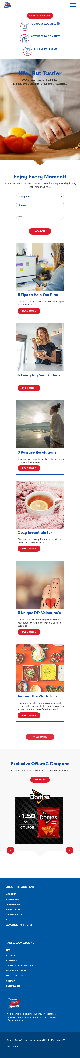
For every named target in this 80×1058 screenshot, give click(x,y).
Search (19, 211)
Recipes (10, 955)
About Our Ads (13, 915)
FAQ (8, 919)
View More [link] (40, 736)
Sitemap (10, 980)
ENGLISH (12, 1046)
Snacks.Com (12, 987)
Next (69, 850)
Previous (10, 850)
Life (8, 950)
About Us (11, 894)
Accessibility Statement (18, 925)
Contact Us (11, 900)
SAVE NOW (40, 779)
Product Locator (16, 970)
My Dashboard (14, 975)
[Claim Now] (40, 816)
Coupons (11, 960)
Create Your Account (40, 16)
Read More (29, 310)
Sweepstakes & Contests (19, 965)
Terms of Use (12, 905)
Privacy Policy (13, 910)
